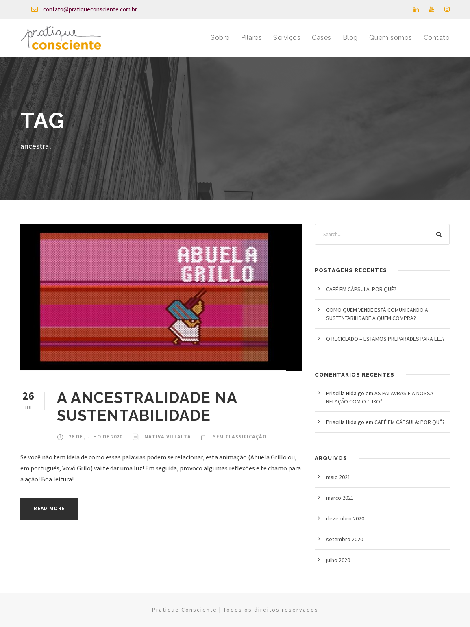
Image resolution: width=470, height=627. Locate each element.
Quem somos (390, 37)
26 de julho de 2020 (95, 436)
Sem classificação (240, 436)
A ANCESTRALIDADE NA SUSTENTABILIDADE (147, 407)
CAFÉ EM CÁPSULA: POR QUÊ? (361, 289)
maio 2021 (338, 477)
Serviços (286, 37)
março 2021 (340, 497)
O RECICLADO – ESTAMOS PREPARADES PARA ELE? (385, 338)
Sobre (220, 37)
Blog (350, 37)
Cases (321, 37)
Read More (49, 508)
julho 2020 (338, 560)
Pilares (251, 37)
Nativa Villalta (167, 436)
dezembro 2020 (345, 518)
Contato (437, 37)
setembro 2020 (344, 539)
